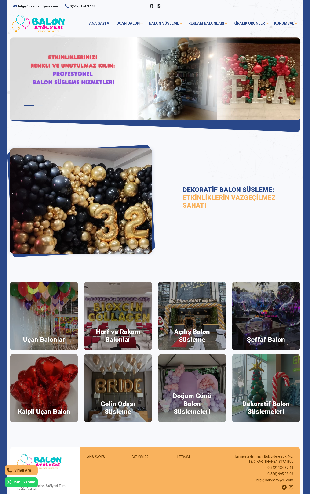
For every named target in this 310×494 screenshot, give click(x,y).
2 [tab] (39, 105)
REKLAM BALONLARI (206, 23)
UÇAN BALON (128, 23)
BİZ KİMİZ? (140, 457)
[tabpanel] (155, 78)
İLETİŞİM (183, 457)
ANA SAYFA (99, 23)
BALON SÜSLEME (164, 23)
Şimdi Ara (19, 470)
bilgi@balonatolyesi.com (38, 6)
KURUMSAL (284, 23)
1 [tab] (29, 105)
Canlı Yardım (21, 482)
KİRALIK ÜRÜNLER (249, 23)
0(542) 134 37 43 (82, 6)
